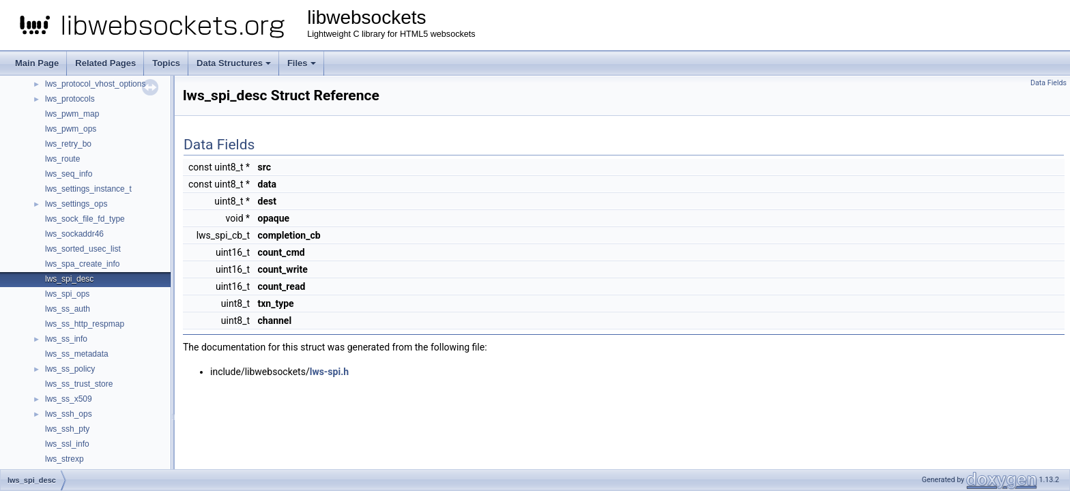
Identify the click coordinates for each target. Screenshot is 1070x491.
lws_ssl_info (67, 444)
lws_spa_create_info (82, 264)
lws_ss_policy (70, 369)
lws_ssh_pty (67, 429)
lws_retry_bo (68, 144)
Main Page (37, 63)
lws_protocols (70, 99)
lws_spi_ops (67, 294)
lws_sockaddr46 (74, 234)
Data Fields (1048, 82)
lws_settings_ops (76, 204)
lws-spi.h (329, 371)
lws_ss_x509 (68, 399)
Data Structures (234, 63)
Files (301, 63)
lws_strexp (64, 459)
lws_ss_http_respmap (84, 324)
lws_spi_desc (69, 279)
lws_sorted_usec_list (83, 249)
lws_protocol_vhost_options (95, 84)
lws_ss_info (66, 339)
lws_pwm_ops (70, 129)
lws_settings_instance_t (88, 189)
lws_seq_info (68, 174)
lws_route (62, 159)
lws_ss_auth (67, 309)
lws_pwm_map (72, 114)
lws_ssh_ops (68, 414)
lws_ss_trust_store (79, 384)
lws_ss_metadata (77, 354)
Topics (166, 63)
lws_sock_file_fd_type (85, 219)
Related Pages (105, 63)
